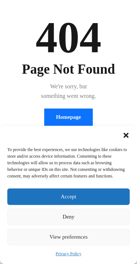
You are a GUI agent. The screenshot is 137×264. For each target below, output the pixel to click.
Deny (68, 217)
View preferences (68, 237)
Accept (68, 196)
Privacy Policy (68, 253)
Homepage (68, 117)
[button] (126, 135)
